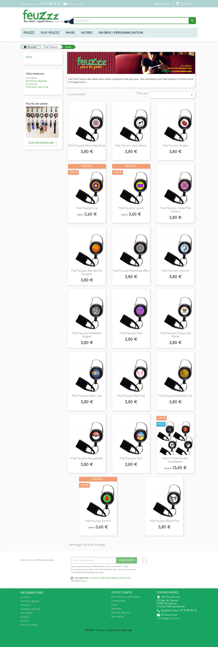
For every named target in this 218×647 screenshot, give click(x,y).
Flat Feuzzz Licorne (175, 270)
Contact (24, 621)
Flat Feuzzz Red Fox (131, 395)
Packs (70, 32)
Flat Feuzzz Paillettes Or (175, 395)
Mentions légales (36, 81)
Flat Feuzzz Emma (98, 520)
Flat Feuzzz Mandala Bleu (131, 270)
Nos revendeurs (41, 143)
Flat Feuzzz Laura (131, 208)
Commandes (118, 601)
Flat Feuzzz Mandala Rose (86, 145)
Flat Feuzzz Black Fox (164, 520)
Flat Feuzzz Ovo (131, 333)
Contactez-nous (73, 4)
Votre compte (121, 592)
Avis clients (26, 613)
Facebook (145, 560)
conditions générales (100, 578)
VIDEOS (24, 617)
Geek (29, 57)
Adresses (116, 609)
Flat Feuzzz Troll (131, 458)
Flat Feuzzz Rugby (175, 145)
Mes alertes (117, 616)
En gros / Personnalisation (121, 32)
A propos (31, 84)
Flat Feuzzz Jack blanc (131, 145)
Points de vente (28, 625)
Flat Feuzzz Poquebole (87, 458)
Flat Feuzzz (50, 32)
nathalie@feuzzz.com (168, 618)
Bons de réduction (121, 613)
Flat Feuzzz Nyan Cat (87, 395)
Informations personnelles (125, 597)
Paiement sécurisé (37, 87)
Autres (86, 32)
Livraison (31, 78)
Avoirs (114, 605)
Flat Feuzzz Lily (87, 208)
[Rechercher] (134, 20)
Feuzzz (28, 32)
